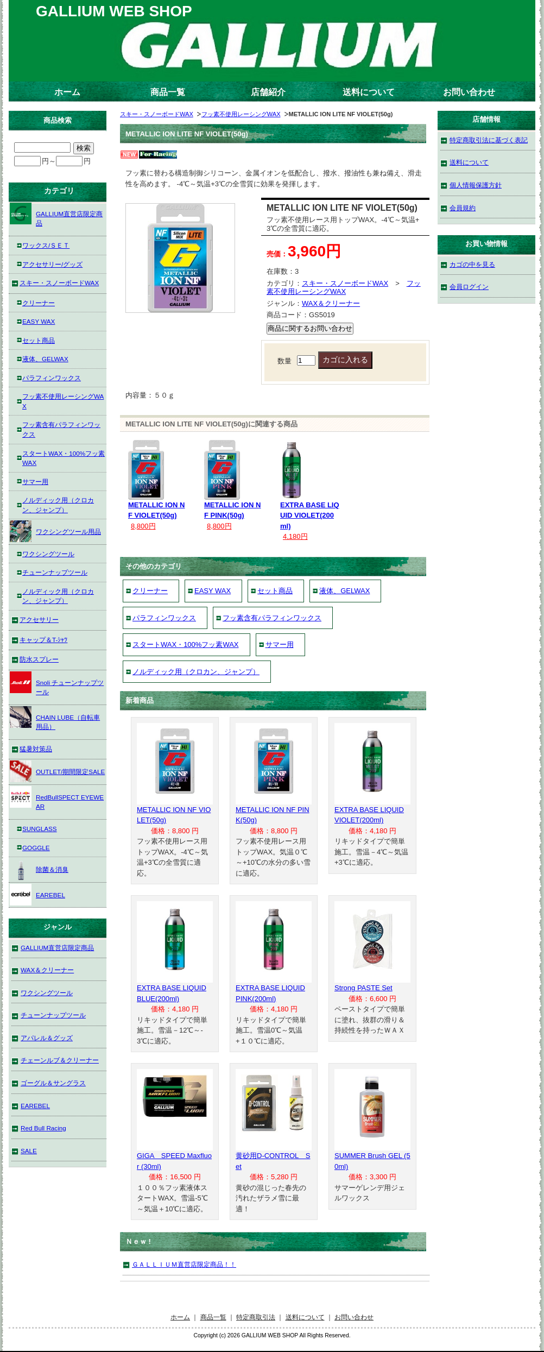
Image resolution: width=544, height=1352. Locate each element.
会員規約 (463, 207)
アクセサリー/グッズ (52, 264)
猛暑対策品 (36, 748)
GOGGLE (36, 847)
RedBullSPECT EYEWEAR (57, 798)
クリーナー (150, 591)
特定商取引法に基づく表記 (489, 139)
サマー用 (279, 644)
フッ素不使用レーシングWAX (241, 114)
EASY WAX (212, 591)
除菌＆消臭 (39, 869)
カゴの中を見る (472, 264)
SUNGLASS (39, 828)
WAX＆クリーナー (331, 303)
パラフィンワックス (164, 618)
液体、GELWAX (344, 591)
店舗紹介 (268, 92)
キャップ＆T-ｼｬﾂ (43, 639)
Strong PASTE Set (363, 988)
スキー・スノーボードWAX (156, 114)
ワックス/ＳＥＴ (45, 245)
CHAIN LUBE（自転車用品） (55, 718)
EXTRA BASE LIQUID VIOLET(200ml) (309, 515)
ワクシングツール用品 (55, 531)
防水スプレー (39, 659)
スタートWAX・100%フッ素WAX (185, 644)
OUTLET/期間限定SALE (57, 771)
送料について (369, 92)
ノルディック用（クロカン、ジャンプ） (196, 672)
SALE (29, 1150)
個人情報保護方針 (476, 184)
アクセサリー (39, 619)
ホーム (67, 92)
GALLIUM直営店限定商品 (56, 215)
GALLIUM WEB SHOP (114, 11)
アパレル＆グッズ (47, 1037)
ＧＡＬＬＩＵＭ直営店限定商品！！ (184, 1264)
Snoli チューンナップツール (57, 683)
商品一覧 (167, 92)
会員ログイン (469, 286)
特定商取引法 (255, 1316)
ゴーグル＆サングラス (53, 1082)
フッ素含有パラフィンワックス (272, 618)
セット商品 (275, 591)
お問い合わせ (469, 92)
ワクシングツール (48, 553)
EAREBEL (37, 894)
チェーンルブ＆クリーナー (60, 1060)
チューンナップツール (54, 572)
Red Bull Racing (43, 1127)
